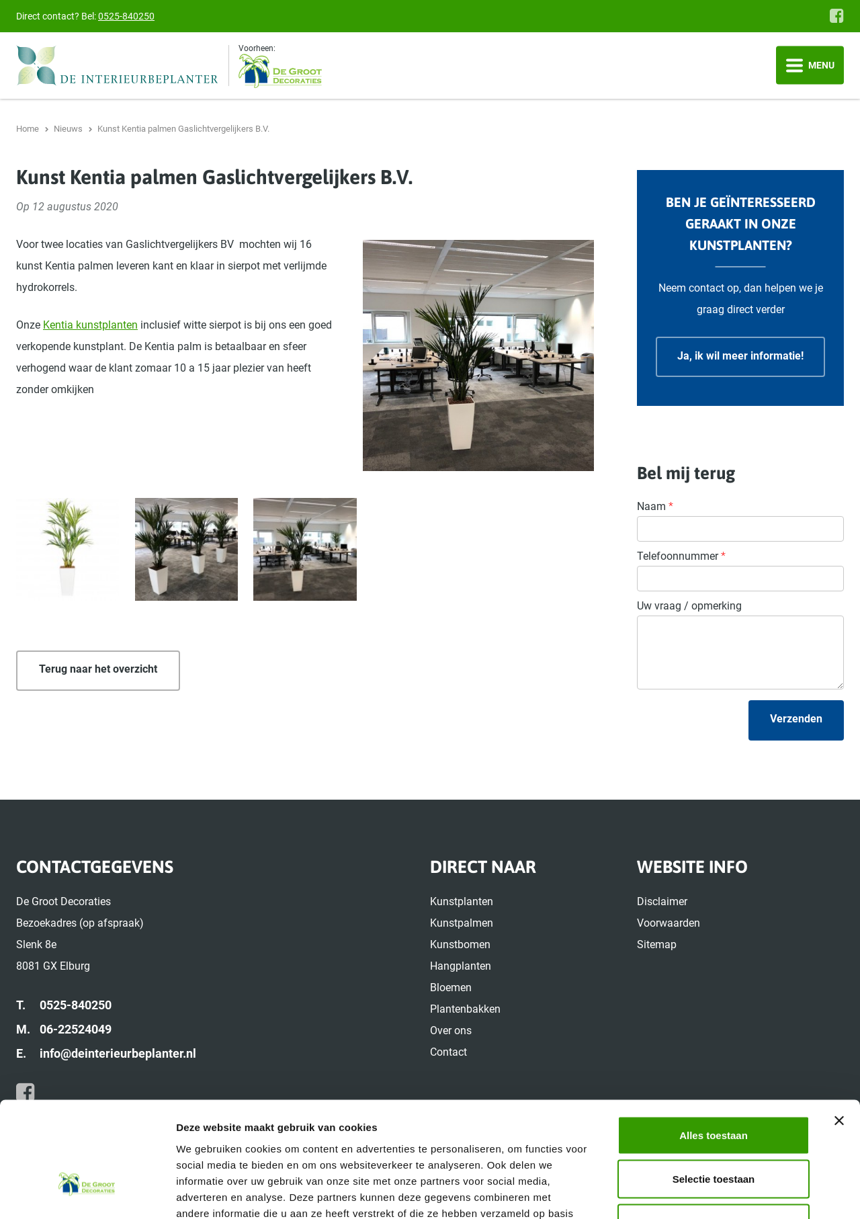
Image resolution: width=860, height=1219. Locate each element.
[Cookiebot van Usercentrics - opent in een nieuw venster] (87, 1193)
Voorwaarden (668, 923)
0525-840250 (126, 16)
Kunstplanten (461, 901)
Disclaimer (662, 901)
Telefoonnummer (681, 556)
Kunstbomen (460, 944)
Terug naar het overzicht (98, 669)
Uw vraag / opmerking (689, 605)
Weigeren (713, 1130)
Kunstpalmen (461, 923)
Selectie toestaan (714, 1087)
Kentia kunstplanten (90, 325)
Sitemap (657, 944)
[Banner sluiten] (839, 1028)
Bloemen (451, 987)
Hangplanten (460, 966)
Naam (655, 506)
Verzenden (796, 718)
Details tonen (726, 1192)
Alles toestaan (713, 1042)
